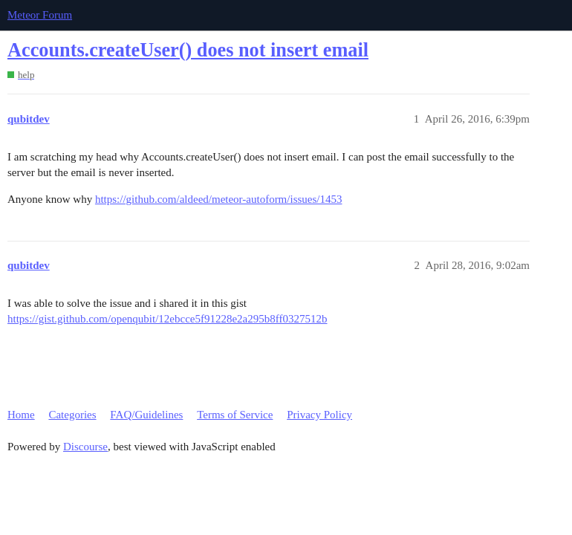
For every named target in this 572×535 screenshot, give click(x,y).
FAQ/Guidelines (146, 415)
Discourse (85, 447)
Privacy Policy (319, 415)
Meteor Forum (39, 15)
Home (21, 415)
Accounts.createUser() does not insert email (187, 50)
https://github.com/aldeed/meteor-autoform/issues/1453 (218, 199)
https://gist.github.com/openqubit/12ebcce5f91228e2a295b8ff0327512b (167, 319)
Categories (72, 415)
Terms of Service (235, 415)
